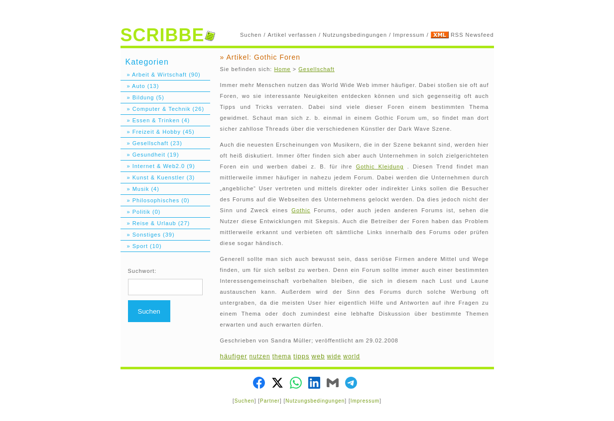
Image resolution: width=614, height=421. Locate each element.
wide (334, 356)
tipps (301, 356)
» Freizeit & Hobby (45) (158, 132)
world (351, 356)
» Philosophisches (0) (155, 200)
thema (281, 356)
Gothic (300, 210)
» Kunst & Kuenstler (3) (158, 177)
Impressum (408, 35)
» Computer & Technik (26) (163, 109)
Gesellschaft (316, 69)
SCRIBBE (168, 35)
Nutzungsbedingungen (355, 35)
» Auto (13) (140, 86)
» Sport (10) (141, 246)
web (318, 356)
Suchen (250, 35)
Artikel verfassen (292, 35)
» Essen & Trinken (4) (155, 120)
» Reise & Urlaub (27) (155, 223)
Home (282, 69)
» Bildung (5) (142, 97)
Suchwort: (142, 271)
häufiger (233, 356)
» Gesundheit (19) (150, 155)
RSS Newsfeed (472, 35)
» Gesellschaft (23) (151, 143)
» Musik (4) (140, 189)
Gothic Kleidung (380, 166)
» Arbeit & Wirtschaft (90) (161, 75)
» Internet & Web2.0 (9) (158, 166)
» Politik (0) (141, 212)
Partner (270, 401)
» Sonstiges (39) (148, 235)
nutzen (259, 356)
